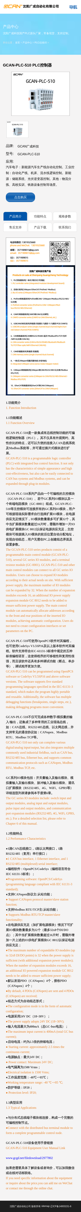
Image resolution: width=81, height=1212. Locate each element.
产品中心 (27, 42)
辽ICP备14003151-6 (60, 1206)
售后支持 (15, 227)
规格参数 (65, 216)
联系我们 (65, 227)
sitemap (45, 1206)
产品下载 (40, 227)
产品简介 (15, 216)
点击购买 (20, 197)
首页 (17, 42)
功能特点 (40, 216)
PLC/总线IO (41, 42)
